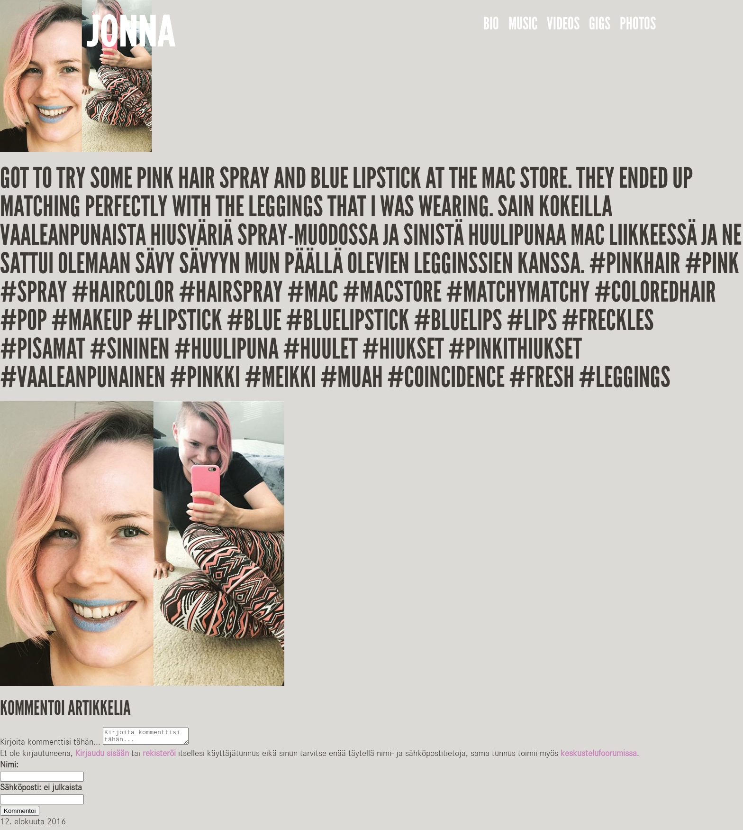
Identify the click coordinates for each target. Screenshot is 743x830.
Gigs (599, 23)
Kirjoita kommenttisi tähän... (50, 744)
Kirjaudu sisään (102, 756)
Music (522, 23)
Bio (491, 23)
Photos (638, 23)
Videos (563, 23)
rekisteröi (159, 756)
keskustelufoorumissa (599, 756)
